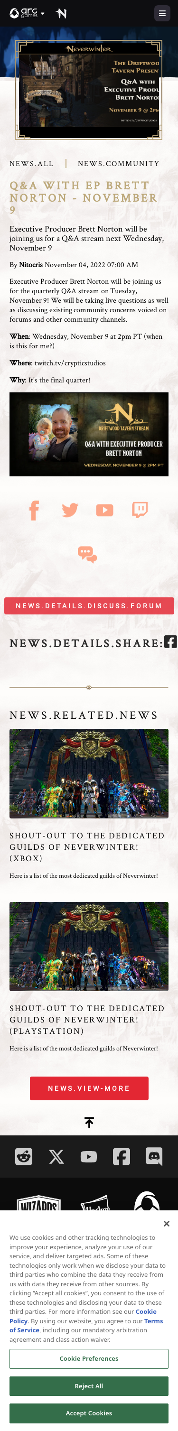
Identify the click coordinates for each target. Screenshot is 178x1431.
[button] (27, 13)
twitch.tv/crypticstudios (70, 363)
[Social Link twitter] (56, 1156)
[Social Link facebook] (121, 1156)
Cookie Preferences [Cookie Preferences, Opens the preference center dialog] (88, 1361)
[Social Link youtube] (88, 1156)
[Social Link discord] (154, 1156)
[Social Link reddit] (23, 1156)
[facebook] (170, 643)
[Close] (166, 1226)
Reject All (89, 1388)
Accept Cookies (89, 1416)
